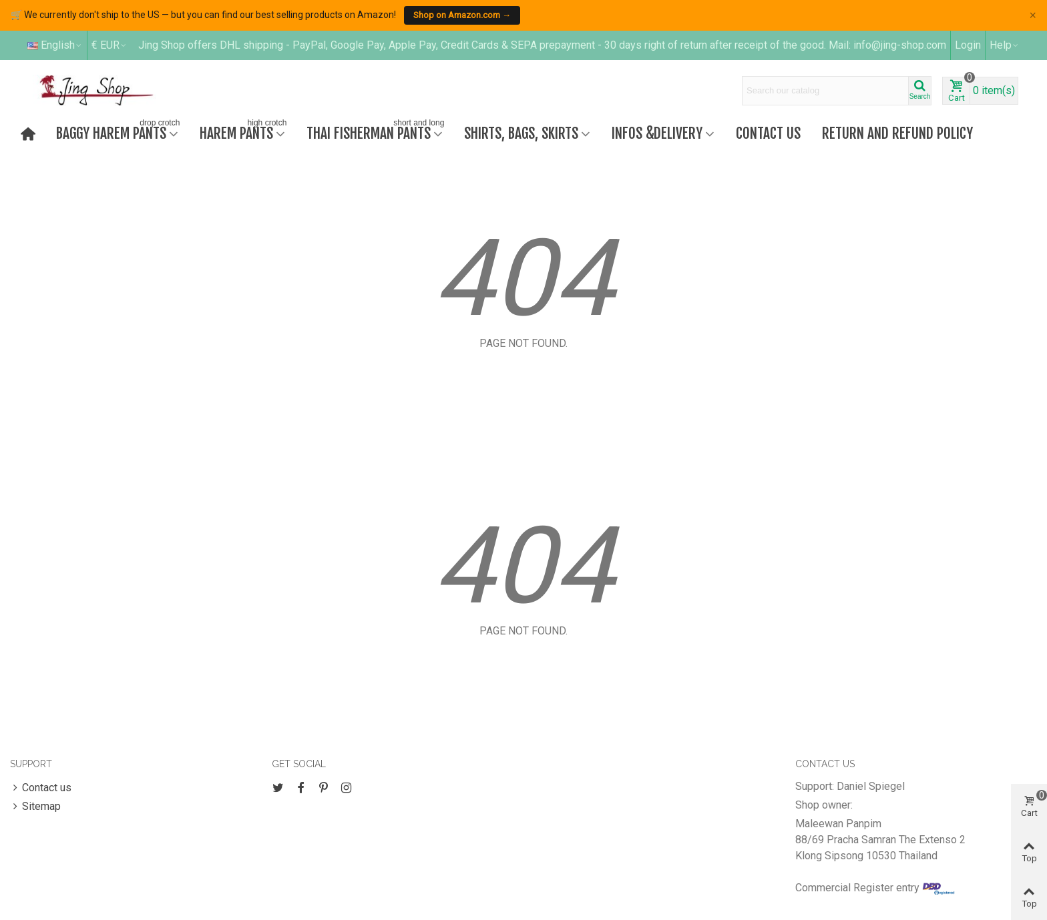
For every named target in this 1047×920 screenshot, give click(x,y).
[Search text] (825, 91)
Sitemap (35, 807)
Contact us (768, 133)
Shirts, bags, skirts (521, 133)
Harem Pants (244, 131)
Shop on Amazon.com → (462, 15)
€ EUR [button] (109, 45)
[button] (1005, 45)
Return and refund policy (897, 133)
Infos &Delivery (657, 133)
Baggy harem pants (119, 131)
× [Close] (1032, 15)
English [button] (55, 45)
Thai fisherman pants (376, 131)
